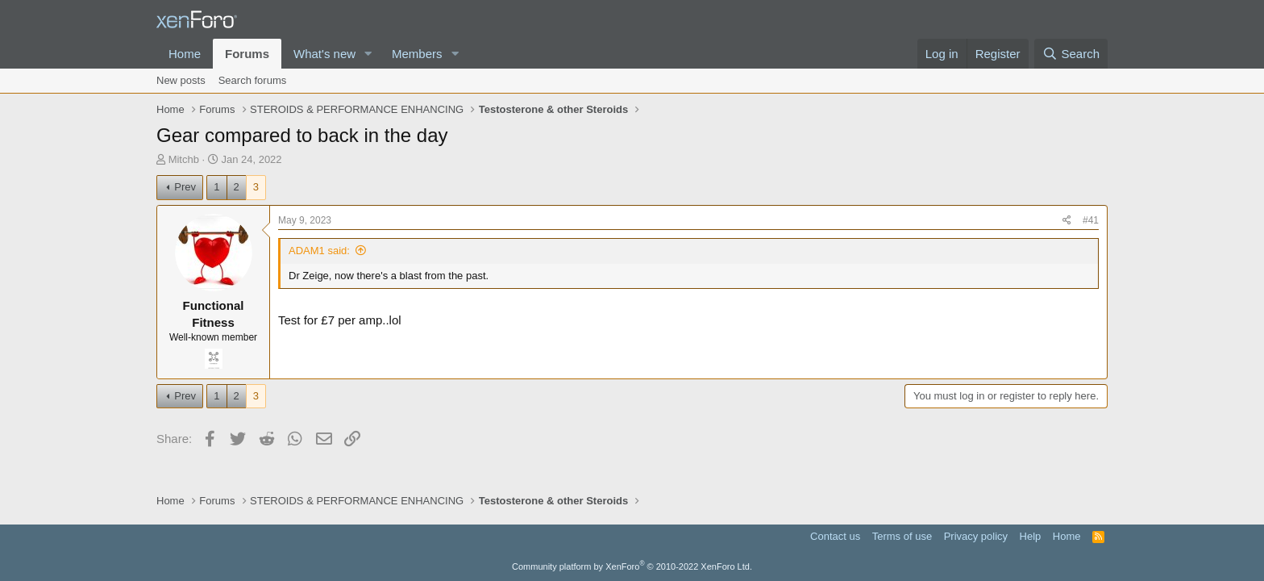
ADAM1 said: (319, 251)
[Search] (1071, 54)
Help (1031, 536)
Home (184, 54)
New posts (181, 80)
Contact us (835, 536)
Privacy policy (976, 536)
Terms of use (902, 536)
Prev (185, 187)
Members (417, 54)
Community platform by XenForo (632, 566)
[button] (368, 54)
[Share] (1067, 220)
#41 (1091, 220)
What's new (324, 54)
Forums (247, 54)
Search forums (252, 80)
